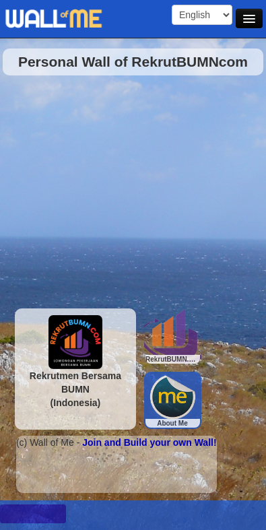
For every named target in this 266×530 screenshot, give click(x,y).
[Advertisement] (126, 188)
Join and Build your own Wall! (149, 442)
